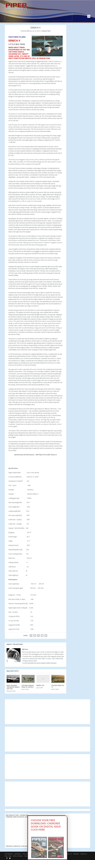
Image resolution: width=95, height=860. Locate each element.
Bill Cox (29, 31)
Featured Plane (45, 31)
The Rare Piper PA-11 (57, 686)
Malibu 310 (40, 685)
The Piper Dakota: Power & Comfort (28, 686)
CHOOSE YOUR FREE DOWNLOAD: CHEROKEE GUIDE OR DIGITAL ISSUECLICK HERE (46, 825)
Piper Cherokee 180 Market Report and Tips (13, 686)
